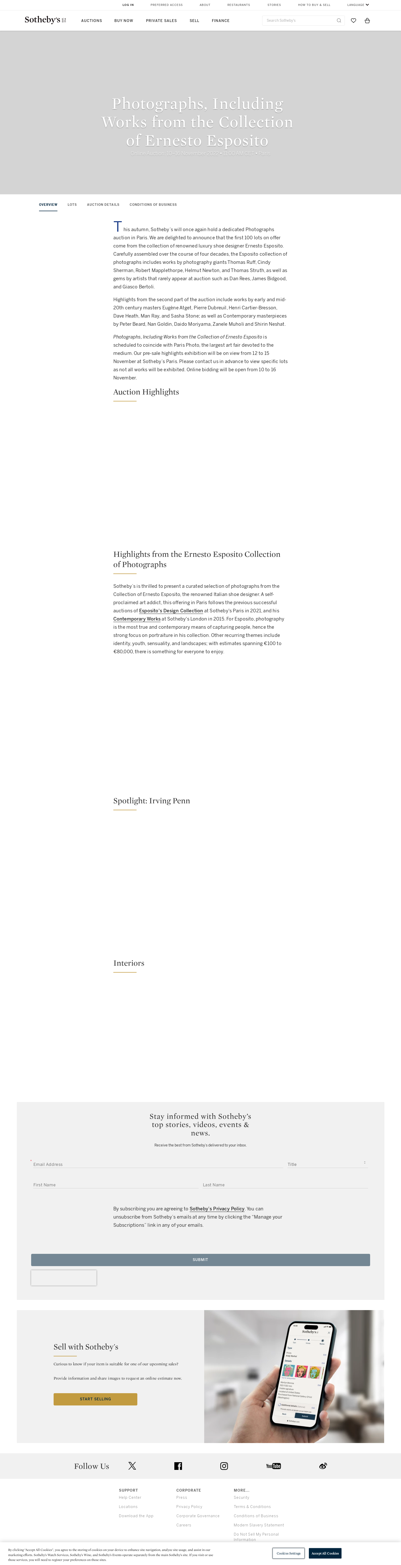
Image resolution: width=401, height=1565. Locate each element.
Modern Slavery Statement (259, 1525)
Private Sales (161, 21)
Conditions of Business (256, 1516)
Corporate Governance (198, 1516)
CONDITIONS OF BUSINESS (153, 205)
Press (181, 1497)
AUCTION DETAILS (103, 205)
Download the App (136, 1516)
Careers (183, 1525)
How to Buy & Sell (314, 5)
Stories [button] (274, 5)
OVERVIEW (48, 205)
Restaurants (238, 5)
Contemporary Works (137, 619)
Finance (221, 21)
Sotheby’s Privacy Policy (217, 1209)
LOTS (72, 205)
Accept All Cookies (325, 1553)
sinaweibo (323, 1466)
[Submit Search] (339, 20)
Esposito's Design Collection (171, 611)
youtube (273, 1466)
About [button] (205, 5)
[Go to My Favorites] (353, 20)
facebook (178, 1466)
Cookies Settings (288, 1553)
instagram (224, 1466)
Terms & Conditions (252, 1507)
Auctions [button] (91, 21)
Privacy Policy (189, 1507)
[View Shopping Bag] (367, 20)
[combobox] (303, 21)
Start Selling (95, 1399)
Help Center (130, 1497)
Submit (200, 1260)
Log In (128, 5)
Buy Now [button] (123, 21)
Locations (128, 1507)
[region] (200, 1553)
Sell (194, 21)
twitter (132, 1466)
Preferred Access (167, 5)
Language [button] (355, 5)
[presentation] (63, 1278)
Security (241, 1497)
